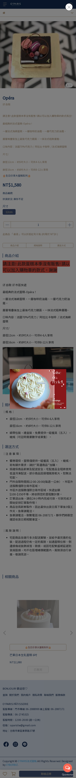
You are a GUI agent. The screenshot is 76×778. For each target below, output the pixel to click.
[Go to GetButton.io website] (67, 774)
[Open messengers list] (67, 768)
